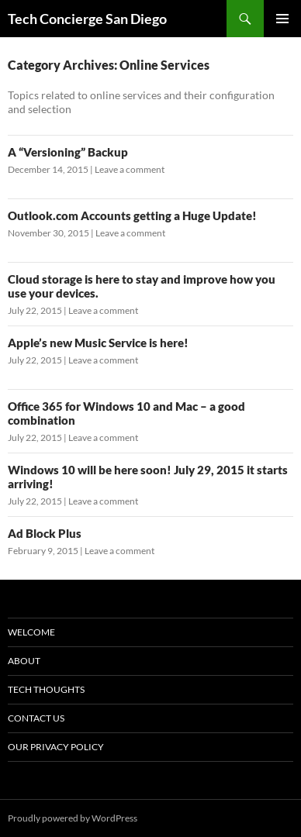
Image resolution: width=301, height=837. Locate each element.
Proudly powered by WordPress (72, 818)
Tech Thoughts (46, 689)
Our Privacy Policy (56, 747)
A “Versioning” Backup (68, 152)
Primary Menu (282, 18)
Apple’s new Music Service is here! (98, 343)
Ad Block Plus (44, 533)
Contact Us (36, 718)
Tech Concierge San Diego (87, 18)
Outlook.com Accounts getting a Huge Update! (132, 215)
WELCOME (31, 632)
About (24, 660)
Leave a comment (129, 169)
